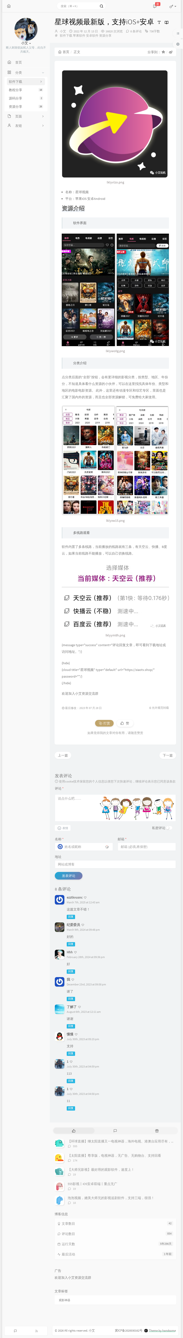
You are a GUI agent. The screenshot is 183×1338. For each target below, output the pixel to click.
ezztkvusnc (74, 897)
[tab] (74, 1130)
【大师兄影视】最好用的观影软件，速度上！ (101, 1169)
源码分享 (26, 98)
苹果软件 (79, 36)
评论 (59, 788)
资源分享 (26, 106)
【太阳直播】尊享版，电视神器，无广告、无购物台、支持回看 (114, 1155)
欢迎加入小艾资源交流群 (80, 693)
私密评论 (158, 828)
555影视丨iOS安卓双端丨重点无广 (92, 1184)
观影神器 (64, 1300)
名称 (59, 839)
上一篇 (63, 755)
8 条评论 (136, 31)
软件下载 (66, 36)
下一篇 (168, 755)
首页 (63, 52)
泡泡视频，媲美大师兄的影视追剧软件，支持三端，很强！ (111, 1198)
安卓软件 (92, 36)
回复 (70, 916)
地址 (58, 857)
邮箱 (122, 839)
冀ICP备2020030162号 (128, 1330)
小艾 (63, 31)
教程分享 (26, 90)
